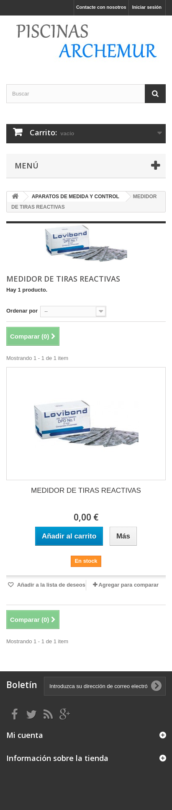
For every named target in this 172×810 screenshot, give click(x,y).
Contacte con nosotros (101, 7)
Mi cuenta (24, 735)
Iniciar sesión (147, 7)
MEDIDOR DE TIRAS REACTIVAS (86, 490)
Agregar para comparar (128, 585)
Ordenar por (22, 311)
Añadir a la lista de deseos (50, 585)
